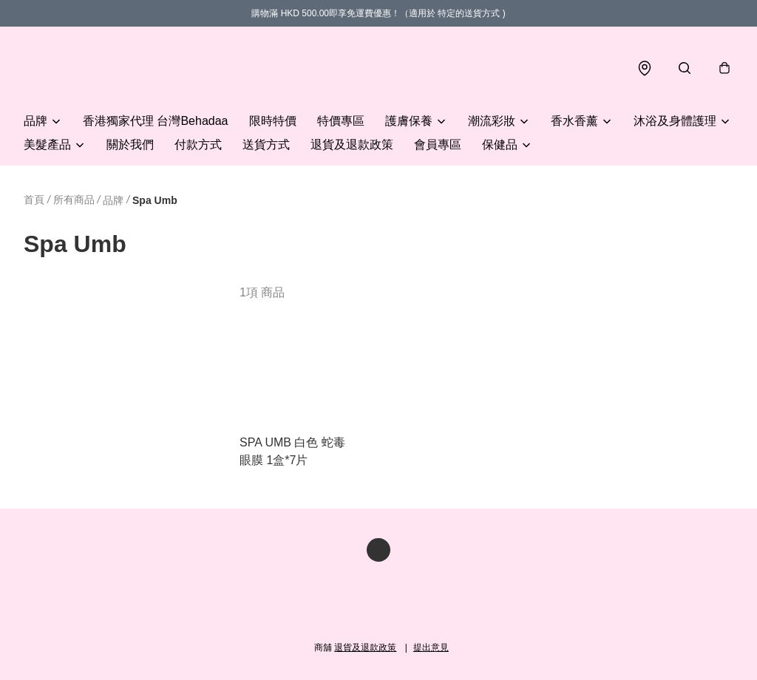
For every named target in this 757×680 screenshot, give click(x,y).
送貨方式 (266, 144)
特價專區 (340, 121)
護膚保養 (408, 121)
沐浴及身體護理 (675, 121)
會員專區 (437, 144)
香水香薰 (574, 121)
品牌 (35, 121)
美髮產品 (47, 144)
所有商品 (74, 199)
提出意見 (431, 647)
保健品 (499, 144)
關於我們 (130, 144)
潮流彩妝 (491, 121)
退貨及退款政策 (351, 144)
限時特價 (272, 121)
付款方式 (198, 144)
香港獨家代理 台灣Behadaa (155, 121)
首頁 (34, 199)
